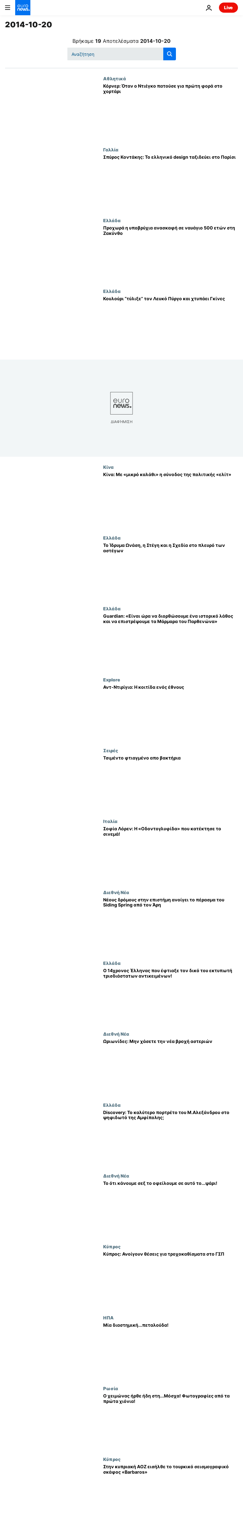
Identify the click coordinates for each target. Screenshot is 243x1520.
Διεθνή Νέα (116, 892)
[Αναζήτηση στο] (121, 54)
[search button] (169, 54)
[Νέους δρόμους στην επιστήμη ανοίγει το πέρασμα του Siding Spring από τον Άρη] (170, 925)
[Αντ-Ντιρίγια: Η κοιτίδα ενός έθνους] (170, 712)
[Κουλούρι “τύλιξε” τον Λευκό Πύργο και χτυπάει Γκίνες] (170, 324)
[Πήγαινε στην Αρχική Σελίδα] (22, 7)
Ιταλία (110, 821)
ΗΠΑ (108, 1317)
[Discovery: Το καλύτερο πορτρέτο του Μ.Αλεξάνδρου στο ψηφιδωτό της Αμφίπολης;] (170, 1137)
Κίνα (108, 466)
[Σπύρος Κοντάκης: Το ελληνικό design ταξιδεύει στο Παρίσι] (170, 182)
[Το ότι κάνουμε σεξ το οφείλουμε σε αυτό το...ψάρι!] (170, 1208)
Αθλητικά (114, 78)
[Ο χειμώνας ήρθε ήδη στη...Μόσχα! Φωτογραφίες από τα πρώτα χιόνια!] (170, 1421)
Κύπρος (112, 1246)
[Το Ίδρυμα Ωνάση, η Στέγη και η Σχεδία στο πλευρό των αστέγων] (170, 570)
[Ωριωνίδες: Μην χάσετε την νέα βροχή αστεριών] (170, 1066)
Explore (111, 679)
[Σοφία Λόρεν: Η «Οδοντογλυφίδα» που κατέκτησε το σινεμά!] (170, 854)
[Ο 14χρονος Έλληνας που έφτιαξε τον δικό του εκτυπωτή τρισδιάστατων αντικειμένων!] (170, 996)
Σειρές (110, 750)
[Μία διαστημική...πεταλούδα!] (170, 1350)
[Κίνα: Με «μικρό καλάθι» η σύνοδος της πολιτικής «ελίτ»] (170, 500)
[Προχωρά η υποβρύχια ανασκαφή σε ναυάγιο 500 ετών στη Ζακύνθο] (170, 253)
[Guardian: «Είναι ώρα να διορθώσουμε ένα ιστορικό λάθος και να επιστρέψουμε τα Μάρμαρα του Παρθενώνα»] (170, 641)
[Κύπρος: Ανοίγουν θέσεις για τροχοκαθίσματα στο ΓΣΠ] (170, 1279)
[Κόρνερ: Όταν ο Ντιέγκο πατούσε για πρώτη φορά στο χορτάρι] (170, 111)
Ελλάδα (112, 220)
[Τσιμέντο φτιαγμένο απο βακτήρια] (170, 783)
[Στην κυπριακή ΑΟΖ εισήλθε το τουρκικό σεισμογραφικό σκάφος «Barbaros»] (170, 1492)
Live (228, 7)
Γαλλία (110, 149)
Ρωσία (110, 1388)
